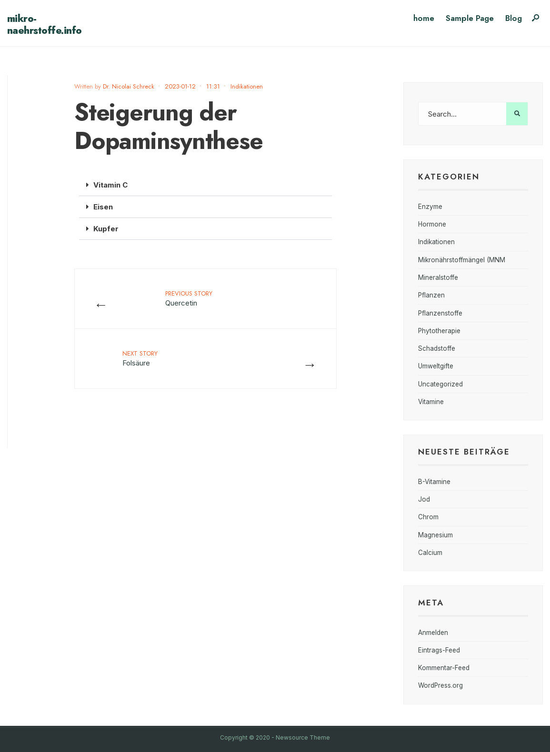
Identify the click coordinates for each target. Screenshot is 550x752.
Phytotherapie (439, 331)
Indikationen (246, 86)
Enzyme (430, 206)
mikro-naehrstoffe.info (44, 24)
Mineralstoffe (438, 277)
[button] (205, 185)
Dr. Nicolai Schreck (128, 86)
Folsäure (140, 358)
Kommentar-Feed (444, 668)
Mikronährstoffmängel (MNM (461, 260)
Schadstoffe (436, 348)
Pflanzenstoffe (440, 313)
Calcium (430, 552)
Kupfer (106, 228)
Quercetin (188, 298)
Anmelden (433, 632)
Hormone (432, 224)
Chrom (428, 517)
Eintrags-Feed (439, 650)
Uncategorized (440, 384)
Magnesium (435, 535)
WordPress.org (440, 685)
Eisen (103, 206)
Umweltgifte (435, 366)
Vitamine (431, 402)
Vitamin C (110, 184)
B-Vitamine (434, 481)
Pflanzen (431, 295)
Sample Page (470, 18)
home (423, 18)
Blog (513, 18)
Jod (424, 499)
